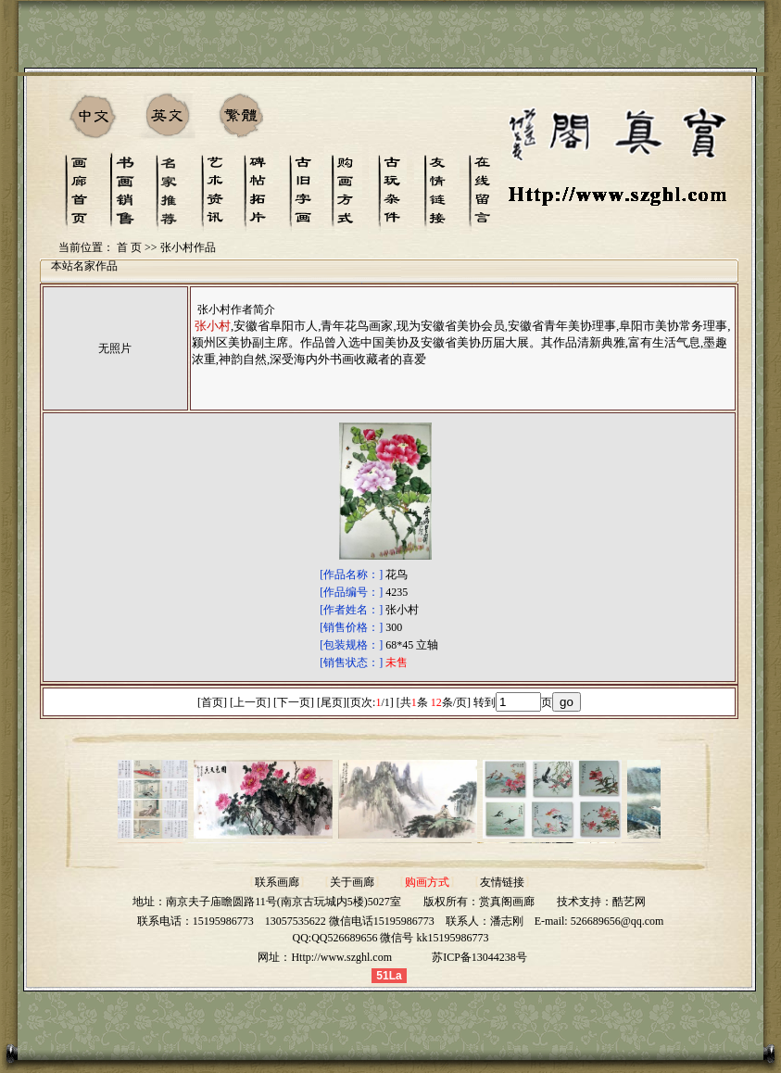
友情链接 (502, 882)
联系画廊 (277, 882)
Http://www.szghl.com (341, 957)
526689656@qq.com (617, 921)
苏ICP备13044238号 (479, 957)
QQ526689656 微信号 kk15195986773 (399, 937)
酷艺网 (629, 901)
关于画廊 (352, 882)
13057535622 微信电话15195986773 (350, 921)
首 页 (129, 247)
